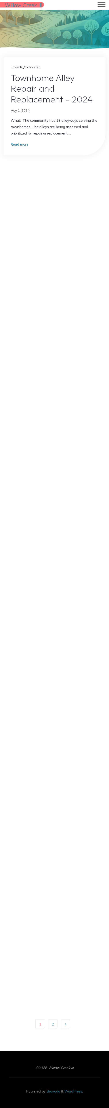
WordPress (73, 1091)
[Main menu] (101, 5)
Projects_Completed (26, 67)
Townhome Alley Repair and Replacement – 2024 (52, 88)
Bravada (53, 1091)
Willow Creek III (23, 4)
